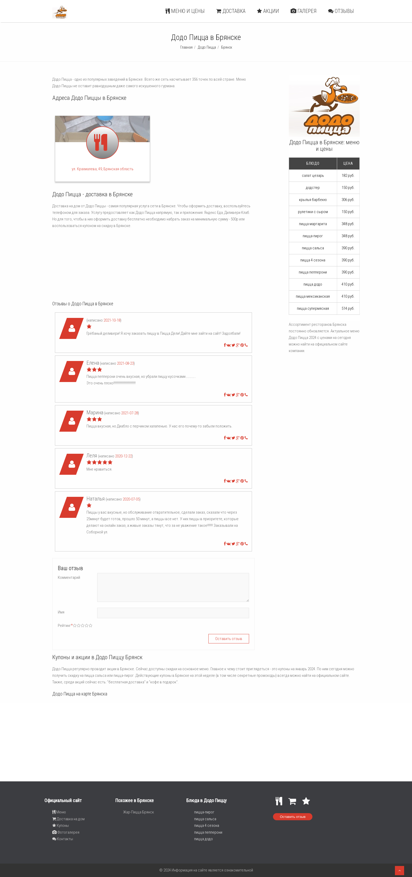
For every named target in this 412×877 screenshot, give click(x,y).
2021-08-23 (125, 363)
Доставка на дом (68, 819)
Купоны (60, 825)
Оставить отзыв (293, 817)
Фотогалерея (65, 832)
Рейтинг (65, 625)
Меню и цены (185, 11)
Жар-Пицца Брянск (138, 812)
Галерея (304, 11)
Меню (59, 812)
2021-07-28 (129, 413)
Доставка (230, 11)
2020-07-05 (131, 499)
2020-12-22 (123, 456)
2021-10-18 (112, 320)
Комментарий (69, 577)
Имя (61, 612)
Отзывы (341, 11)
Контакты (62, 839)
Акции (268, 11)
